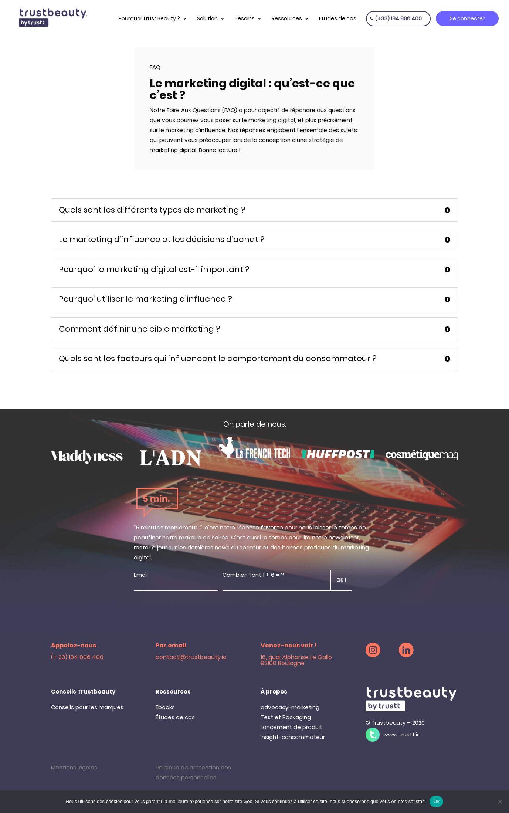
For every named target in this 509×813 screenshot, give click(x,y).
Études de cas (337, 18)
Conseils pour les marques (87, 707)
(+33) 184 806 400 (398, 18)
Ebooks (165, 707)
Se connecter (467, 18)
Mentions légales (74, 767)
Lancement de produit (291, 727)
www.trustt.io (402, 734)
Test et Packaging (286, 717)
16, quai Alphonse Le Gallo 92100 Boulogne (296, 660)
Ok (436, 801)
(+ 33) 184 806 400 (77, 657)
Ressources (287, 18)
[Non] (499, 801)
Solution (207, 18)
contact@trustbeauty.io (191, 657)
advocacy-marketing (290, 707)
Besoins (245, 18)
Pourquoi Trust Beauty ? (149, 18)
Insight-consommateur (293, 737)
